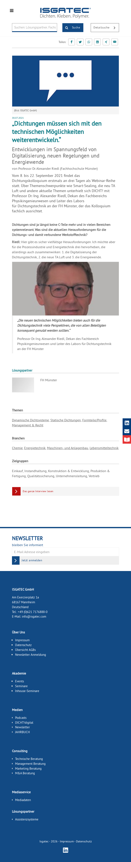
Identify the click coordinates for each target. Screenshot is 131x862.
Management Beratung (30, 764)
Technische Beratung (29, 759)
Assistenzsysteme (26, 819)
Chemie (17, 448)
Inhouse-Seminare (27, 691)
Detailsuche (106, 28)
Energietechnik (35, 448)
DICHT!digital (24, 723)
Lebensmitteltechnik (104, 448)
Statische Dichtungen (65, 420)
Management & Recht (27, 425)
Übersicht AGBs (25, 650)
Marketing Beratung (28, 768)
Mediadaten (23, 800)
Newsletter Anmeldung (30, 655)
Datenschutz (23, 645)
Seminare (21, 686)
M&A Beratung (25, 773)
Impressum (22, 640)
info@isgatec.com (34, 616)
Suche (71, 28)
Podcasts (20, 718)
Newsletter (22, 727)
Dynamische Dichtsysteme (30, 420)
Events (19, 681)
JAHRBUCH (22, 732)
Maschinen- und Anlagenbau (67, 448)
